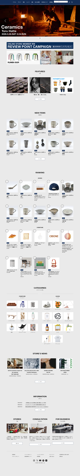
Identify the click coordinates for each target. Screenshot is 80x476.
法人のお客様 (45, 11)
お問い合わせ (51, 467)
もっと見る (40, 107)
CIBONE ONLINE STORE (40, 8)
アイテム (18, 11)
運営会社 (61, 467)
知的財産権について (28, 467)
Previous (5, 29)
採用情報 (61, 11)
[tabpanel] (40, 29)
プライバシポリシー (15, 467)
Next (74, 29)
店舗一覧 (17, 454)
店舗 (40, 11)
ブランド (24, 11)
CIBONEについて (54, 11)
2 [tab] (40, 46)
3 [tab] (41, 46)
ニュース (34, 11)
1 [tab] (38, 46)
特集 (29, 11)
